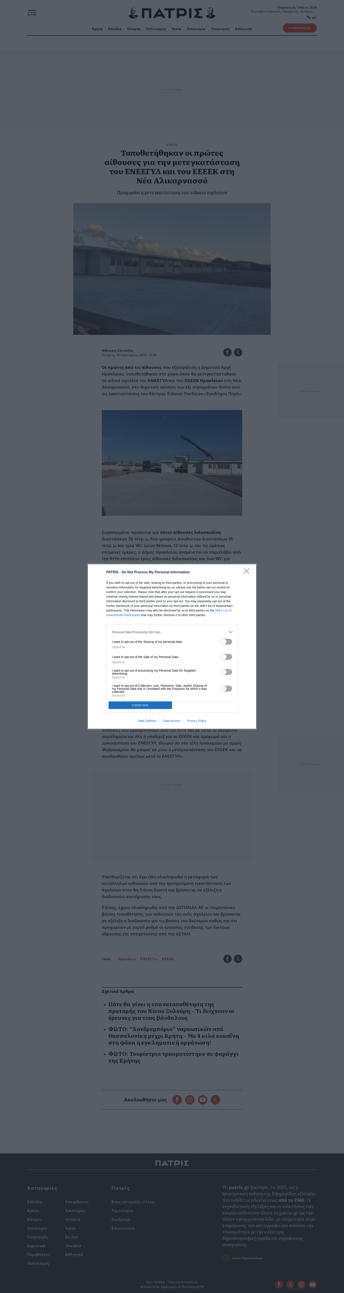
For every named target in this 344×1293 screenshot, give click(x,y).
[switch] (226, 642)
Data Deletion (147, 721)
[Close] (248, 572)
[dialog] (172, 646)
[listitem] (172, 632)
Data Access (171, 721)
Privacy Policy (196, 721)
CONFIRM (140, 705)
